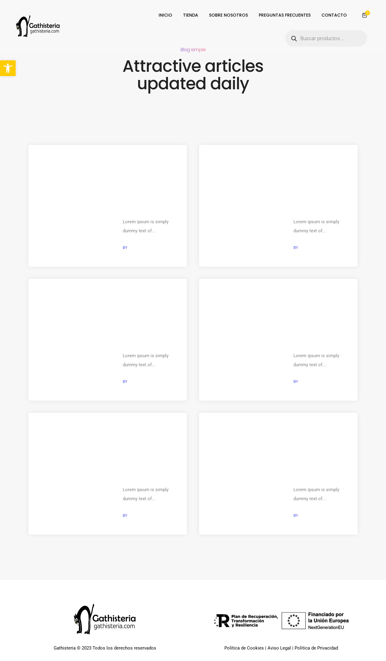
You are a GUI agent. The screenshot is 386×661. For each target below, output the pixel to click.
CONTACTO (334, 15)
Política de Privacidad (316, 649)
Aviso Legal (279, 649)
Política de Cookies (244, 649)
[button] (8, 68)
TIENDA (190, 15)
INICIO (165, 15)
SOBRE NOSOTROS (228, 15)
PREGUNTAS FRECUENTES (285, 15)
